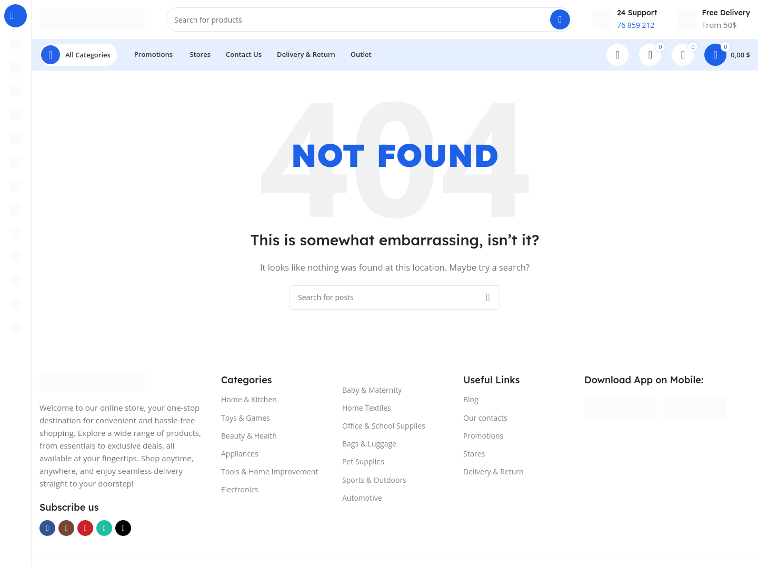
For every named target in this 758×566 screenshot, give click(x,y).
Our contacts (485, 420)
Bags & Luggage (369, 447)
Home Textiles (366, 411)
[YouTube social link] (85, 531)
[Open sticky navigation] (78, 57)
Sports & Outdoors (374, 483)
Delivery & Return (493, 475)
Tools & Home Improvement (269, 475)
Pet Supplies (363, 465)
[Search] (369, 21)
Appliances (239, 457)
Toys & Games (245, 420)
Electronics (239, 493)
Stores (474, 457)
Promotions (483, 439)
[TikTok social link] (123, 531)
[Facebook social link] (47, 531)
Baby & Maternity (372, 393)
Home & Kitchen (249, 403)
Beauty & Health (249, 439)
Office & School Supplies (383, 429)
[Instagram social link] (66, 531)
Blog (470, 403)
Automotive (362, 501)
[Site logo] (92, 20)
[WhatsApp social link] (104, 531)
